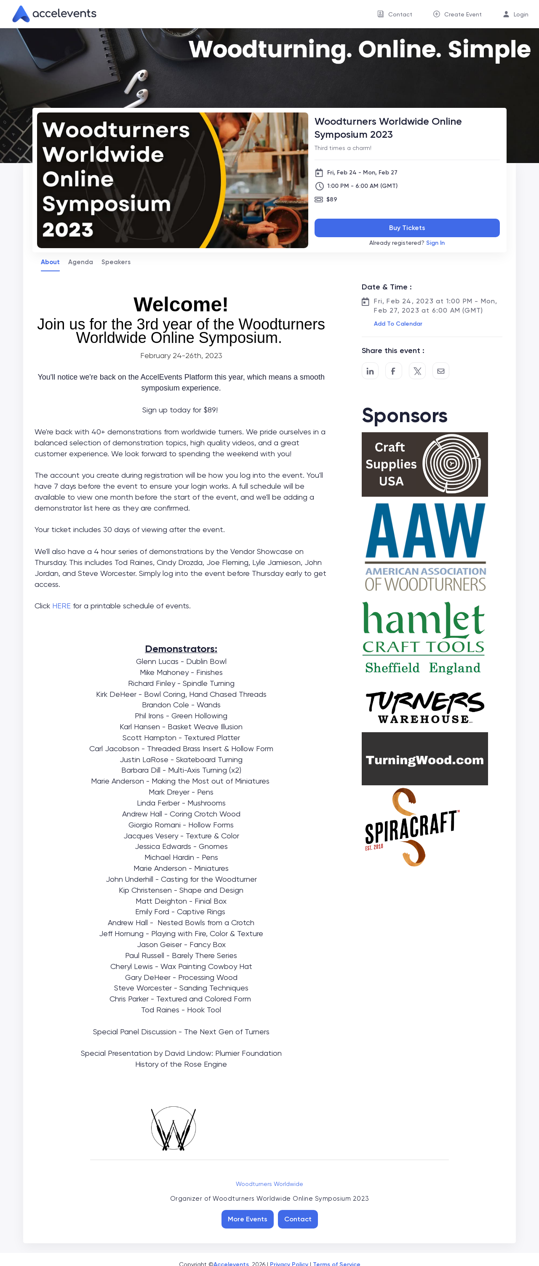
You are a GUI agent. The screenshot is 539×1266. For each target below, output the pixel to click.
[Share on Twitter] (417, 370)
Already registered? (407, 242)
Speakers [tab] (116, 262)
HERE (61, 605)
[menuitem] (395, 14)
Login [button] (521, 14)
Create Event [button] (463, 14)
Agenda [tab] (80, 262)
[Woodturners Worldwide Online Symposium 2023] (407, 128)
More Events (247, 1219)
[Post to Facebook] (393, 370)
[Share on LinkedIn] (370, 370)
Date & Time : (387, 287)
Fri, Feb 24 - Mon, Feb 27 (362, 172)
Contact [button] (400, 14)
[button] (397, 324)
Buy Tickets (407, 228)
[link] (50, 13)
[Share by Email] (440, 370)
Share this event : (393, 350)
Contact (298, 1219)
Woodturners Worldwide (269, 1183)
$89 (331, 199)
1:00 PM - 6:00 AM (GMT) (362, 186)
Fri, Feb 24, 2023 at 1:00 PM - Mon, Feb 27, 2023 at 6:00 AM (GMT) (435, 305)
